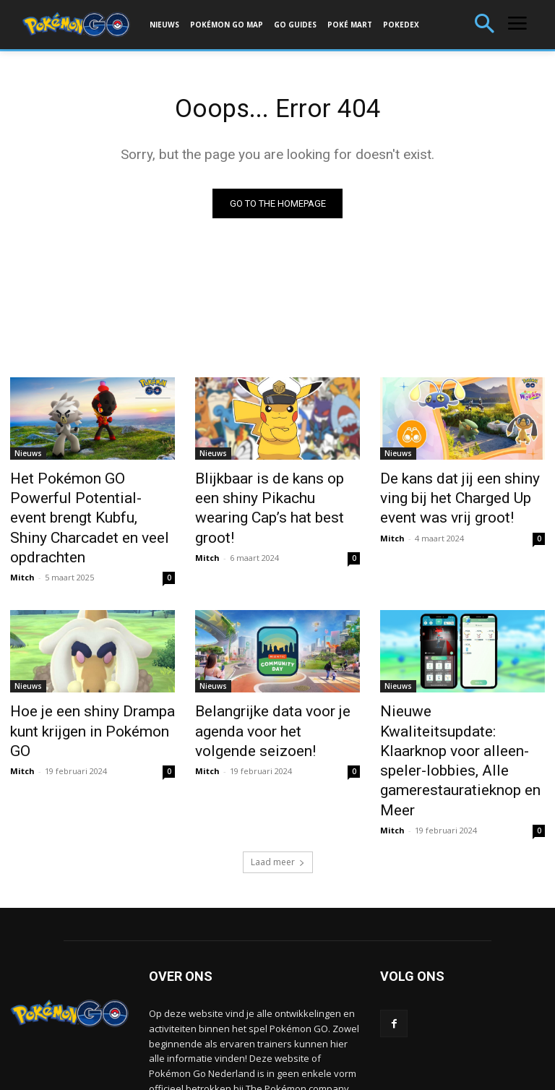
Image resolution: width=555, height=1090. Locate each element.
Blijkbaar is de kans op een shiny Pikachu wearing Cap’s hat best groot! (270, 496)
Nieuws (28, 456)
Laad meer (278, 776)
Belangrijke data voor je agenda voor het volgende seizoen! (265, 694)
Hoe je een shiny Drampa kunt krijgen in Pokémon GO (90, 686)
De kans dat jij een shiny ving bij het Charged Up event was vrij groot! (459, 496)
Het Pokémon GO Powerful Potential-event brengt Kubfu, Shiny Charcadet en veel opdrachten (89, 504)
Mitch (22, 546)
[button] (484, 25)
